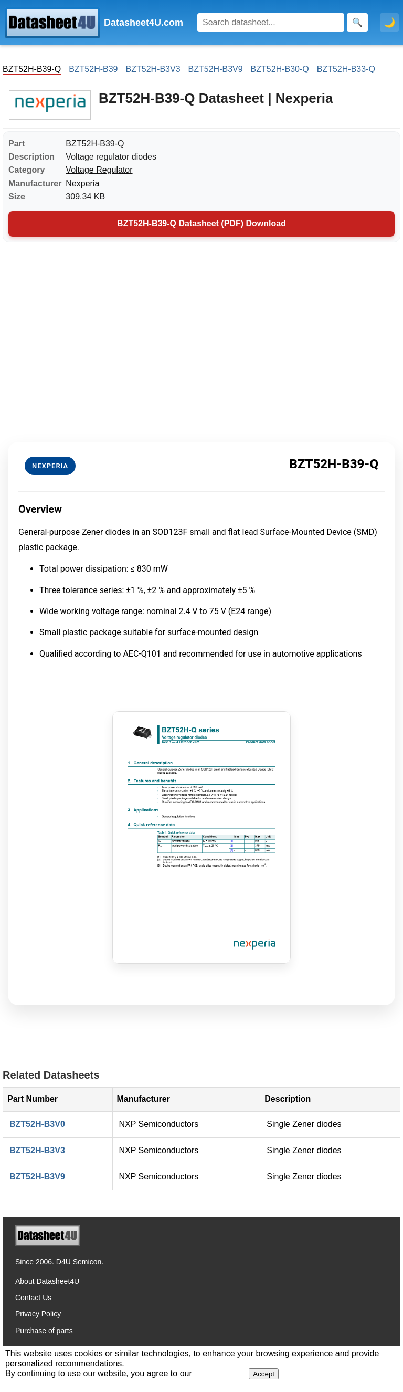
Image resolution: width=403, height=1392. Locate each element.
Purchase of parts (44, 1330)
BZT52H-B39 (93, 69)
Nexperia (82, 183)
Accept (263, 1374)
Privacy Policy (38, 1314)
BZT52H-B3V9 (215, 69)
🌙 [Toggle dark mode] (389, 22)
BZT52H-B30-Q (280, 69)
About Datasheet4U (47, 1281)
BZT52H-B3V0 (37, 1124)
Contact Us (33, 1297)
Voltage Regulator (99, 169)
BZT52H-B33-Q (346, 69)
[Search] (270, 22)
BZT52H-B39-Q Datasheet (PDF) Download (201, 223)
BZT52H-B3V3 (153, 69)
